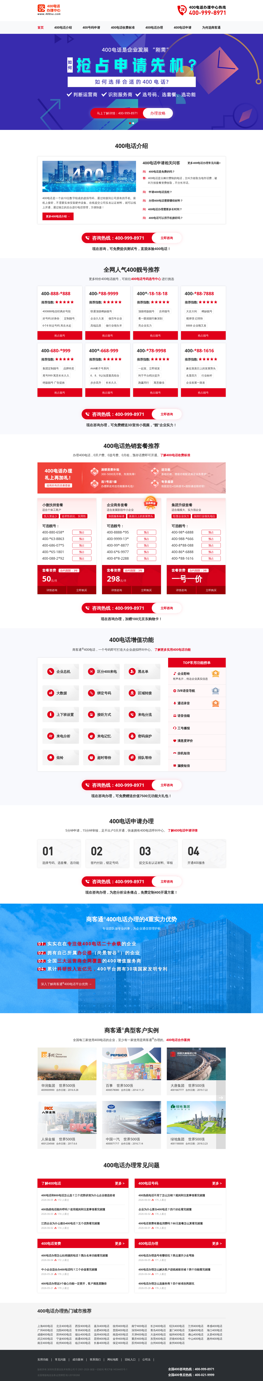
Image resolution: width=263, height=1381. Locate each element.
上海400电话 (45, 1326)
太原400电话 (214, 1334)
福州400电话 (177, 1334)
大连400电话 (158, 1334)
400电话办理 (154, 27)
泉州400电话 (177, 1343)
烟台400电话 (82, 1334)
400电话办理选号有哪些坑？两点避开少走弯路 (166, 1255)
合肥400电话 (101, 1330)
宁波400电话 (64, 1338)
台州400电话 (158, 1343)
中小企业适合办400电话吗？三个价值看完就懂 (69, 1269)
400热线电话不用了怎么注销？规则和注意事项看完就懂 (172, 1195)
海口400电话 (214, 1330)
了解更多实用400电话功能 (172, 649)
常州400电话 (82, 1330)
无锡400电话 (195, 1330)
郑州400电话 (64, 1334)
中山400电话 (195, 1338)
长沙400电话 (158, 1326)
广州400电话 (45, 1330)
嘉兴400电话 (101, 1326)
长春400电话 (101, 1343)
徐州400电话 (120, 1326)
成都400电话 (45, 1334)
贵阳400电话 (120, 1330)
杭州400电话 (64, 1343)
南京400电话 (45, 1343)
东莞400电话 (158, 1338)
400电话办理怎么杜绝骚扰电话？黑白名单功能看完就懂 (74, 1255)
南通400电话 (82, 1338)
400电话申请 (182, 27)
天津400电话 (139, 1334)
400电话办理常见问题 (131, 1165)
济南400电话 (177, 1338)
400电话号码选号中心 (146, 279)
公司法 (146, 1359)
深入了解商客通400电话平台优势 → (66, 983)
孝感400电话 (214, 1326)
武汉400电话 (45, 1338)
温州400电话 (101, 1334)
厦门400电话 (177, 1330)
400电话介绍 (63, 27)
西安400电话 (82, 1326)
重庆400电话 (139, 1338)
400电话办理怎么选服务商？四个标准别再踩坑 (166, 1283)
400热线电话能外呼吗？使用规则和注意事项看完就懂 (73, 1209)
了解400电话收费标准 (175, 455)
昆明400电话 (101, 1338)
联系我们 (95, 1359)
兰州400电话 (195, 1326)
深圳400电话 (139, 1330)
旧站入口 (130, 1359)
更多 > (120, 1183)
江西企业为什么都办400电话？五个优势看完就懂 (70, 1223)
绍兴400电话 (177, 1326)
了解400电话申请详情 (182, 830)
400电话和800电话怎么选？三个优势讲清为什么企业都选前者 (78, 1195)
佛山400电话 (195, 1334)
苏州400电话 (139, 1343)
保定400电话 (120, 1343)
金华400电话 (120, 1338)
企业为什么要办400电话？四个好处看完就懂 (165, 1209)
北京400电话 (64, 1326)
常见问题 (60, 1359)
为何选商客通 (211, 27)
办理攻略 (158, 113)
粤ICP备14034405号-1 (116, 1369)
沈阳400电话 (64, 1330)
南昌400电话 (120, 1334)
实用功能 (42, 1359)
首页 (40, 27)
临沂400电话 (82, 1343)
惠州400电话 (214, 1338)
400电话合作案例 (178, 1040)
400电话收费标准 (122, 27)
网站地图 (112, 1359)
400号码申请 (91, 27)
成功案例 (77, 1359)
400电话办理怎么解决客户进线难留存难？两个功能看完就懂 (174, 1269)
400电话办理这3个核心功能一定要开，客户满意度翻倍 (74, 1283)
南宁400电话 (139, 1326)
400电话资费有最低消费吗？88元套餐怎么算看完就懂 (171, 1223)
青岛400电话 (158, 1330)
